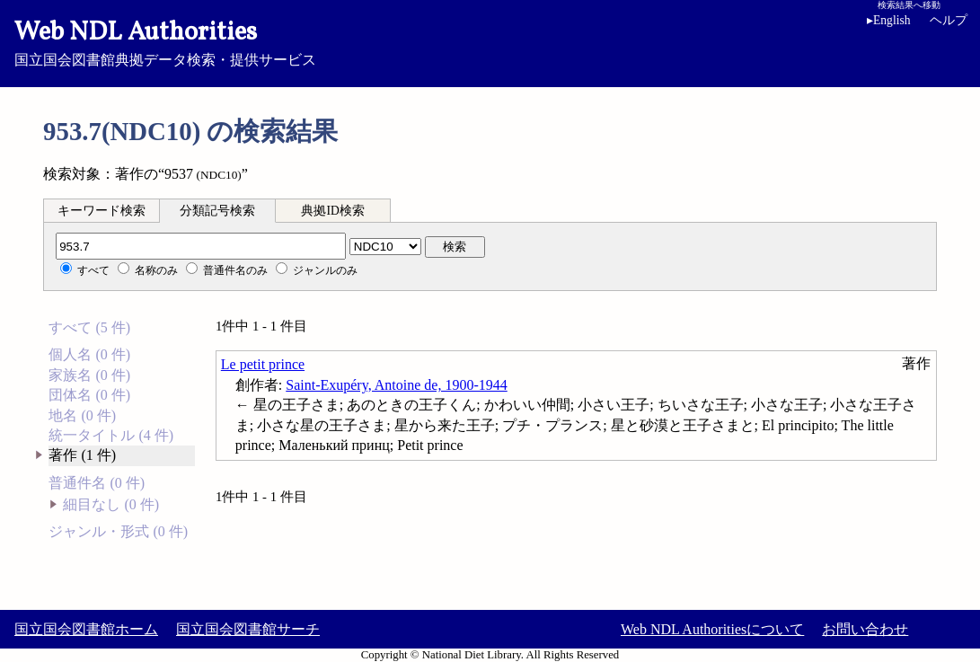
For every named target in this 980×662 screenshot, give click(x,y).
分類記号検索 (217, 210)
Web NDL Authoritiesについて (712, 629)
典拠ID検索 (332, 210)
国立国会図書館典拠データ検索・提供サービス (490, 41)
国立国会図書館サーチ (248, 629)
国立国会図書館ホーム (86, 629)
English (892, 20)
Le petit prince (263, 364)
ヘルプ (948, 20)
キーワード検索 (101, 210)
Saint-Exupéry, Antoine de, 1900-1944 (396, 385)
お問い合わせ (865, 629)
